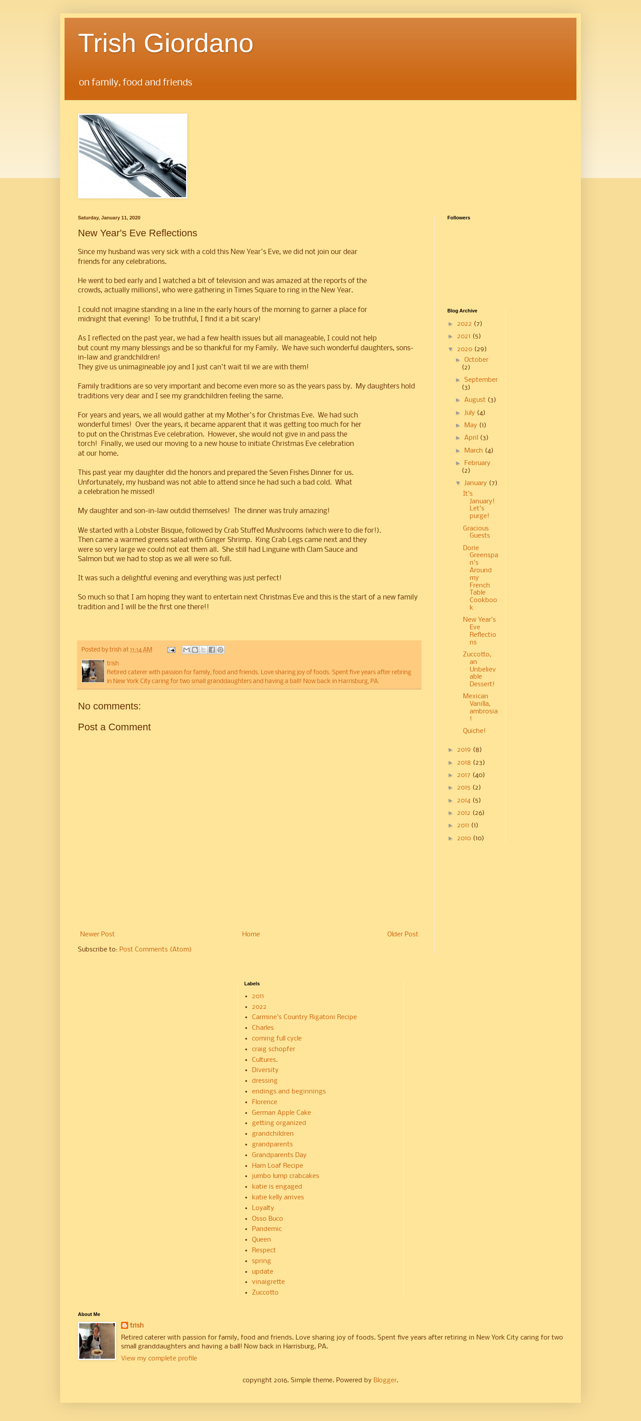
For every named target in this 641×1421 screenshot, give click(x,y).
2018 (465, 762)
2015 (464, 787)
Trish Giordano (166, 43)
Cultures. (265, 1060)
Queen (261, 1239)
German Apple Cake (281, 1113)
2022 (465, 324)
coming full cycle (277, 1038)
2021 (464, 336)
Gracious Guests (476, 532)
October (476, 360)
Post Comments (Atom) (155, 949)
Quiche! (474, 731)
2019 (465, 749)
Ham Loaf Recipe (277, 1166)
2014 (464, 800)
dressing (265, 1081)
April (472, 437)
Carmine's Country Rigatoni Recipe (304, 1017)
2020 (465, 349)
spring (261, 1261)
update (262, 1271)
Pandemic (267, 1229)
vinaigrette (268, 1282)
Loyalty (263, 1208)
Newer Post (97, 934)
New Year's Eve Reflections (479, 631)
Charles (263, 1028)
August (475, 400)
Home (251, 934)
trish (137, 1325)
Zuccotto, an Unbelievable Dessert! (479, 669)
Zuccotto (265, 1292)
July (470, 413)
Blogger (385, 1380)
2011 (464, 825)
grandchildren (273, 1134)
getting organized (279, 1123)
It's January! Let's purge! (479, 505)
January (476, 483)
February (477, 463)
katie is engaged (277, 1186)
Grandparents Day (279, 1155)
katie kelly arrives (278, 1197)
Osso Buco (267, 1219)
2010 (465, 838)
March (474, 450)
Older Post (402, 934)
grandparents (272, 1144)
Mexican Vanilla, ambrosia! (480, 707)
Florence (264, 1102)
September (481, 380)
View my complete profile (159, 1358)
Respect (264, 1250)
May (471, 425)
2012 (464, 813)
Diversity (265, 1070)
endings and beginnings (289, 1091)
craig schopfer (273, 1049)
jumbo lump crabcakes (285, 1176)
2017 (464, 775)
